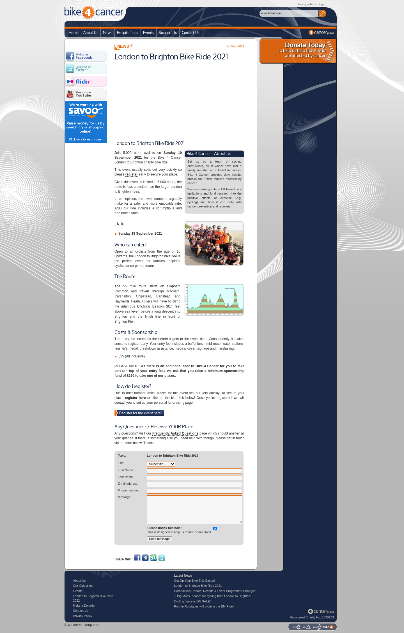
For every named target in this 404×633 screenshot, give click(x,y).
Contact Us (191, 33)
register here (135, 398)
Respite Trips (127, 33)
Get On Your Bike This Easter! (194, 580)
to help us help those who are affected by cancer (301, 50)
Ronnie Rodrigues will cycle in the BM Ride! (204, 606)
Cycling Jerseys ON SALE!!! (193, 601)
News (107, 33)
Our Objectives (83, 585)
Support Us (168, 33)
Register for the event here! (140, 413)
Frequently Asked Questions (175, 433)
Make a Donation (84, 605)
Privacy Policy (82, 616)
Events (148, 33)
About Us (90, 33)
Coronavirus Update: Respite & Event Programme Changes (214, 591)
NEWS (125, 46)
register (131, 174)
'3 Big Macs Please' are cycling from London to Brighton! (212, 596)
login (322, 4)
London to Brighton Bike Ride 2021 (198, 585)
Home (74, 33)
